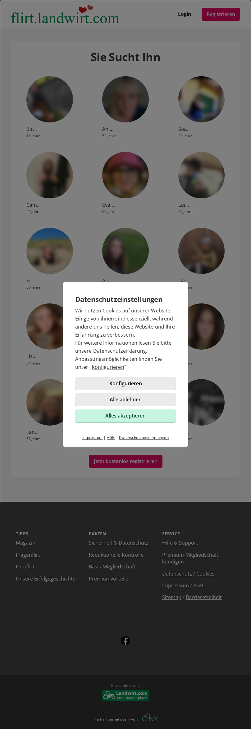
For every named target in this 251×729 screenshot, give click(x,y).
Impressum (92, 437)
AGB (111, 437)
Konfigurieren (108, 367)
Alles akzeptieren (125, 415)
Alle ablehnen (126, 399)
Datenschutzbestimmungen (144, 437)
